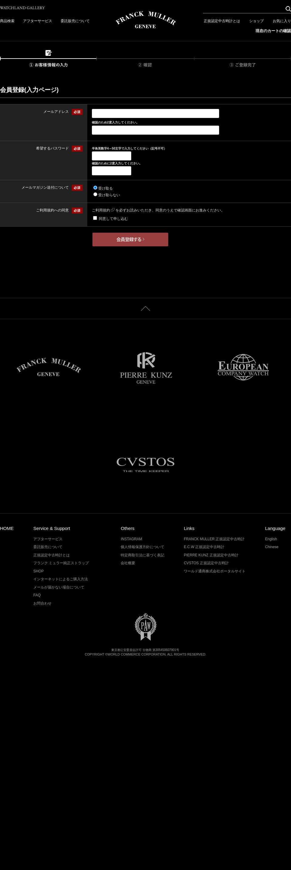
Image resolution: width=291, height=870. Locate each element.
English (271, 539)
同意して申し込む (113, 219)
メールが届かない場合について (58, 587)
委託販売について (75, 21)
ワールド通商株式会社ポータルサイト (215, 571)
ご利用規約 (103, 210)
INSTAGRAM (131, 539)
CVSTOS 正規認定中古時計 (206, 563)
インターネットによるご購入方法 (60, 579)
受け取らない (109, 195)
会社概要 (128, 563)
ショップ (256, 21)
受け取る (105, 188)
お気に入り (282, 21)
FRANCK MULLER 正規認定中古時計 (214, 539)
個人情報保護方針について (142, 547)
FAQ (37, 595)
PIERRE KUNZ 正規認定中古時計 (211, 555)
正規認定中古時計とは (222, 21)
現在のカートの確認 (273, 31)
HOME (7, 528)
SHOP (38, 571)
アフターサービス (37, 21)
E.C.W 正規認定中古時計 (204, 547)
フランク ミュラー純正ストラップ (61, 563)
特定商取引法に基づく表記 (142, 555)
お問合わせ (42, 603)
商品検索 (7, 21)
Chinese (271, 547)
